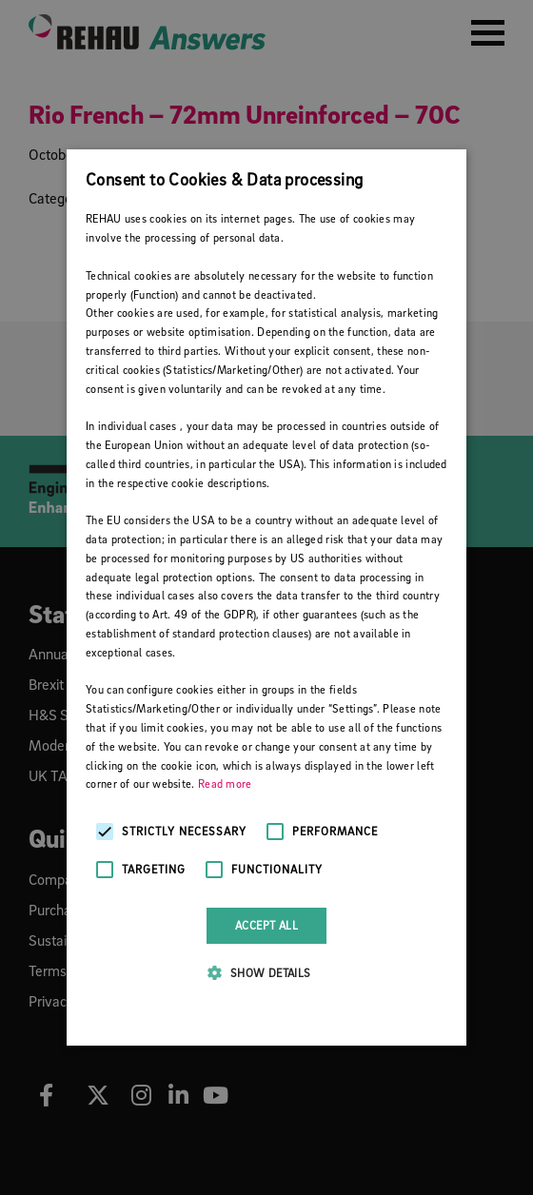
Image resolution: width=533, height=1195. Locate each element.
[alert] (266, 597)
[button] (266, 972)
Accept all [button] (266, 925)
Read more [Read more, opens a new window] (225, 783)
